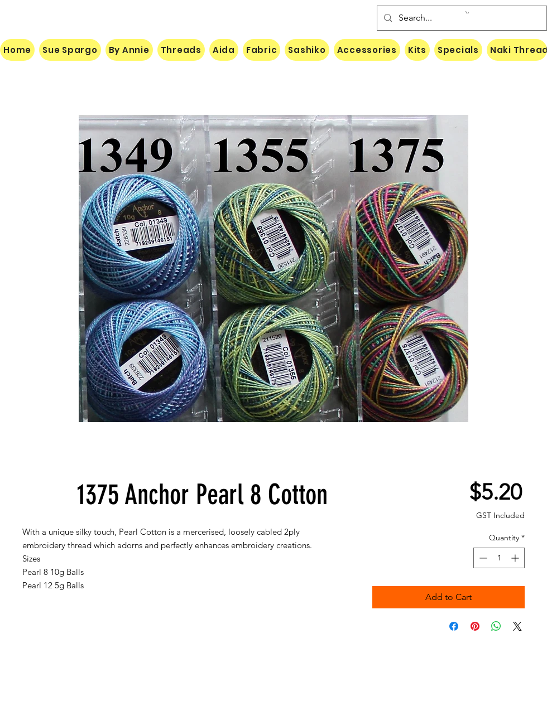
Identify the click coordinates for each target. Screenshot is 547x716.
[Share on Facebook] (453, 626)
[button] (467, 12)
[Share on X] (517, 626)
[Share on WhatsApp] (496, 626)
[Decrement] (482, 558)
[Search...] (461, 18)
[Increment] (516, 558)
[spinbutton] (499, 558)
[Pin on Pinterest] (475, 626)
